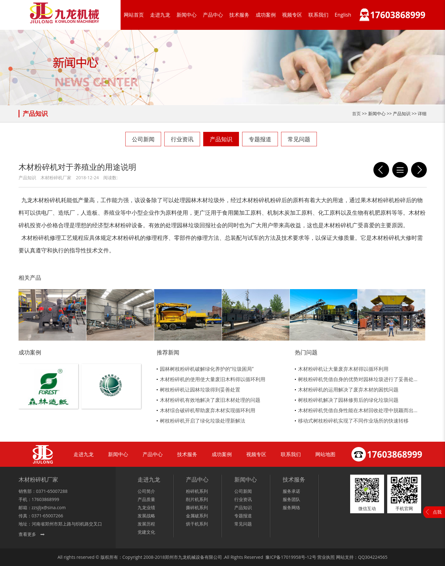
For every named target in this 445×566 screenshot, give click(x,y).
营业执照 (326, 557)
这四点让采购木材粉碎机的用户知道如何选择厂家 (419, 170)
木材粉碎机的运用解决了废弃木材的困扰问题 (348, 389)
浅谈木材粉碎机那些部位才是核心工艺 (381, 170)
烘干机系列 (197, 524)
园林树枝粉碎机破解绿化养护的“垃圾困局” (207, 368)
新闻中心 (186, 14)
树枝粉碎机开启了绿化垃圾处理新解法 (202, 420)
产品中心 (213, 14)
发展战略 (146, 516)
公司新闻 (143, 139)
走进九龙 (160, 14)
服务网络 (291, 507)
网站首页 (134, 14)
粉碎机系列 (197, 491)
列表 (400, 170)
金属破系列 (197, 516)
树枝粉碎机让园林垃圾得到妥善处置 (200, 389)
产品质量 (146, 499)
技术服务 (239, 14)
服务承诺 (291, 491)
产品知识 (221, 139)
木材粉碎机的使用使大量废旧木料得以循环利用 (212, 379)
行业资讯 (182, 139)
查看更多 (27, 534)
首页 (356, 113)
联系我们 (318, 14)
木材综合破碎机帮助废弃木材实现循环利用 (207, 410)
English (343, 14)
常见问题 (299, 139)
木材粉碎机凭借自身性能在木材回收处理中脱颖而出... (358, 410)
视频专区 (292, 14)
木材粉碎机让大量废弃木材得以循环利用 (343, 368)
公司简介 (146, 491)
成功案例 (266, 14)
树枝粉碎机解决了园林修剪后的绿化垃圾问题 (348, 399)
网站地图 (325, 454)
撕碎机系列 (197, 507)
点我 (437, 512)
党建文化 (146, 532)
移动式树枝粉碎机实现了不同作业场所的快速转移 (353, 420)
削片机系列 (197, 499)
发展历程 (146, 524)
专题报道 (260, 139)
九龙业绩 (146, 507)
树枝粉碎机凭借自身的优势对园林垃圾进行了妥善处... (358, 379)
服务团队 (291, 499)
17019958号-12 (296, 557)
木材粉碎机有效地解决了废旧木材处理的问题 (210, 399)
